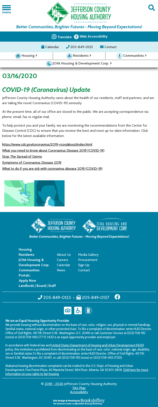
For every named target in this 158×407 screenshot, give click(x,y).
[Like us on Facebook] (117, 297)
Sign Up (84, 265)
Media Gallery (88, 255)
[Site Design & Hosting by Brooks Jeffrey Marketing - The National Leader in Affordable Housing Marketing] (79, 401)
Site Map (79, 388)
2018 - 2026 (54, 384)
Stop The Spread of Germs (22, 156)
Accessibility (79, 392)
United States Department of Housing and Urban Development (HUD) (97, 345)
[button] (151, 8)
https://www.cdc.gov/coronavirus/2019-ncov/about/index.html (47, 144)
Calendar (50, 47)
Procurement (88, 260)
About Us (64, 255)
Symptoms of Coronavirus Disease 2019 (31, 162)
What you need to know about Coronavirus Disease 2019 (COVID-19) (53, 150)
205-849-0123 (80, 47)
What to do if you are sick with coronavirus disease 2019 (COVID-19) (52, 169)
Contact (108, 47)
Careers (62, 260)
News (61, 270)
